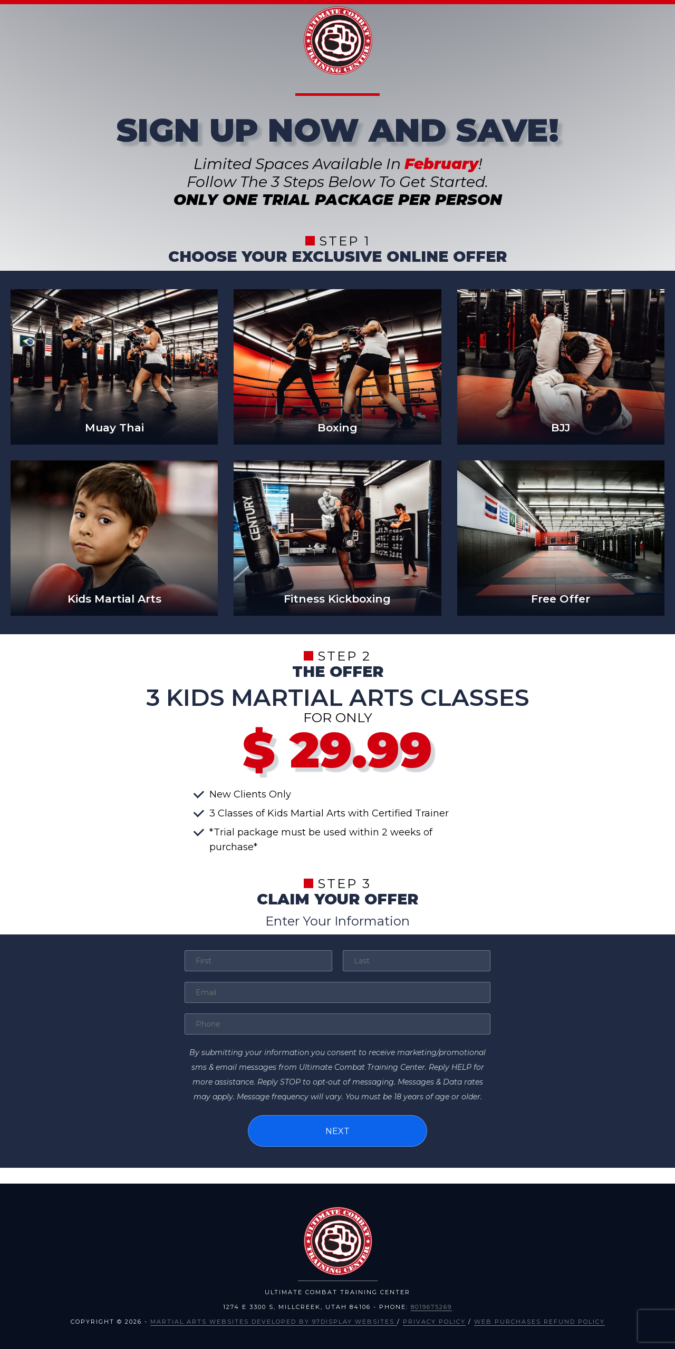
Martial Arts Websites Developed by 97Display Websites (273, 1320)
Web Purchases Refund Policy (539, 1320)
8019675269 (431, 1305)
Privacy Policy (434, 1320)
